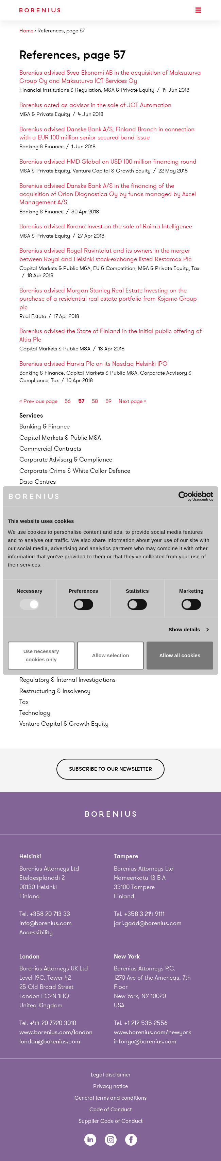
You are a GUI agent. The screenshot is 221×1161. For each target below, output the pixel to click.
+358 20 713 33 (50, 914)
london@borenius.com (49, 1041)
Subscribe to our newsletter (110, 769)
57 (81, 401)
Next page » (133, 401)
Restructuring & (54, 691)
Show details (184, 629)
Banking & (44, 426)
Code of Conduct (110, 1109)
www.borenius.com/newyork (152, 1032)
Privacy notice (110, 1086)
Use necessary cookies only (41, 655)
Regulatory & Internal (67, 680)
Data (37, 482)
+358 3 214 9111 (144, 914)
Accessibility (36, 932)
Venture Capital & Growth (63, 724)
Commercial (50, 448)
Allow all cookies (179, 655)
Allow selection (110, 655)
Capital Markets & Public (60, 438)
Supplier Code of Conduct (110, 1121)
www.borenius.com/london (55, 1032)
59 (108, 401)
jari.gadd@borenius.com (148, 923)
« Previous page (38, 401)
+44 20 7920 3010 (53, 1023)
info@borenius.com (45, 923)
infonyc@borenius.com (145, 1041)
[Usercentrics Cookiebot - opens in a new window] (183, 496)
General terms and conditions (110, 1098)
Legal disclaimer (111, 1075)
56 (68, 401)
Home (26, 30)
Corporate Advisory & (65, 459)
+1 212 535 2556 (146, 1023)
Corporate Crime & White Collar (74, 471)
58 (95, 401)
